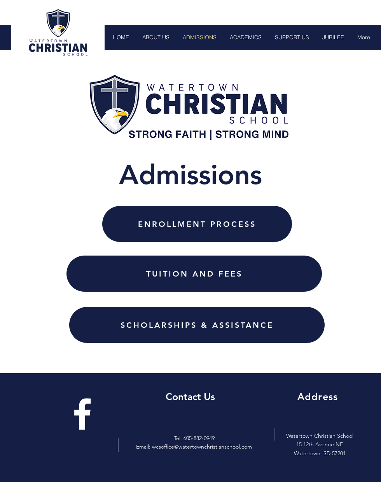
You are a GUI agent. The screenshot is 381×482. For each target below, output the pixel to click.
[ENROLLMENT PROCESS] (197, 224)
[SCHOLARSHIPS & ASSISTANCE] (197, 325)
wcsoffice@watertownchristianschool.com (202, 446)
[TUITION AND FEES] (194, 274)
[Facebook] (82, 414)
